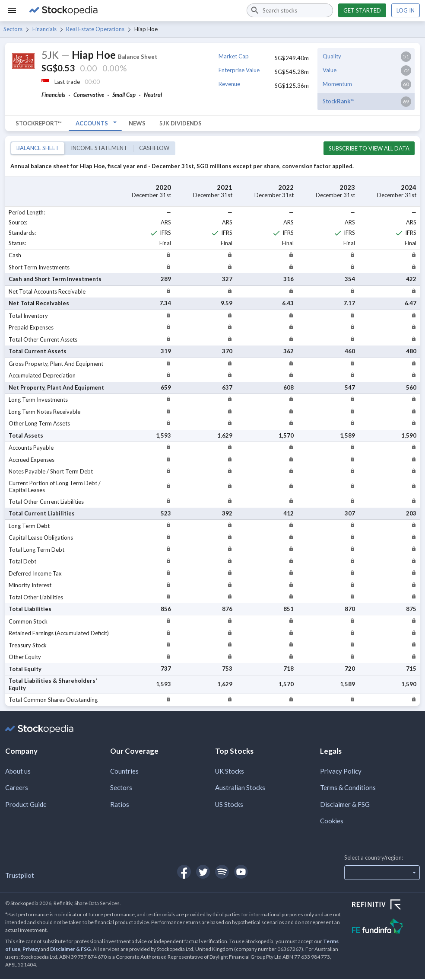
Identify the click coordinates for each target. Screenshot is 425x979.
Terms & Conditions (348, 787)
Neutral (153, 94)
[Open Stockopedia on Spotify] (222, 872)
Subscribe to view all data (369, 148)
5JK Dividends (180, 123)
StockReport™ (39, 123)
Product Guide (26, 804)
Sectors (12, 29)
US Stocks (229, 804)
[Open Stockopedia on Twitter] (203, 872)
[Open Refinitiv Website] (386, 905)
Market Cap (234, 56)
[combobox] (290, 10)
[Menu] (12, 10)
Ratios (119, 804)
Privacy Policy (341, 771)
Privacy (31, 949)
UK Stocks (229, 771)
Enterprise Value (239, 70)
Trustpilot (19, 875)
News (137, 123)
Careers (16, 787)
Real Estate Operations (95, 29)
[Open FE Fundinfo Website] (386, 927)
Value (329, 70)
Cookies (331, 821)
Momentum (337, 83)
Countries (124, 771)
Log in (405, 10)
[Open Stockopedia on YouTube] (241, 872)
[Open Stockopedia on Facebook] (184, 872)
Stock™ (338, 101)
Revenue (229, 83)
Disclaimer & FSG (345, 804)
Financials (44, 29)
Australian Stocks (240, 787)
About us (18, 771)
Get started (362, 10)
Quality (332, 56)
